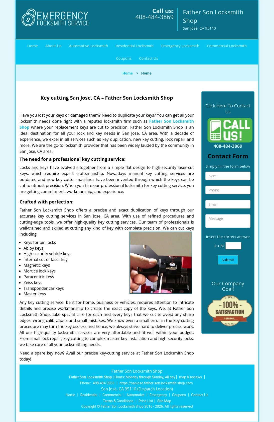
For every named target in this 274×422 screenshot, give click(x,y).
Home (32, 45)
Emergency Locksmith (180, 45)
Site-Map (164, 401)
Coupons (123, 58)
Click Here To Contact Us (228, 109)
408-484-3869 (154, 17)
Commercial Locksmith (227, 45)
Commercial (112, 395)
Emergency (158, 395)
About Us (53, 45)
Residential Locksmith (135, 45)
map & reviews (191, 377)
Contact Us (148, 58)
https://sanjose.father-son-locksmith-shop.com (156, 383)
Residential (88, 395)
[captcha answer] (233, 245)
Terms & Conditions (118, 401)
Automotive (135, 395)
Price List (146, 401)
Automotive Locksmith (88, 45)
